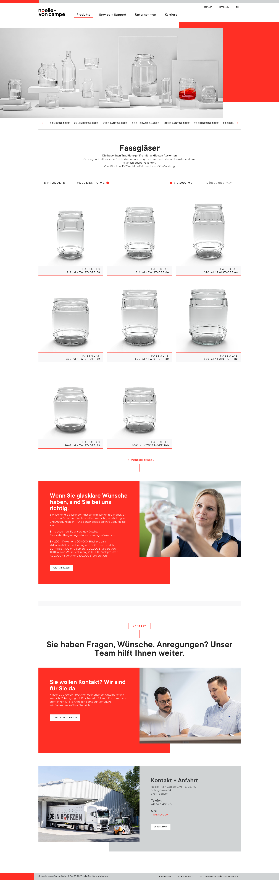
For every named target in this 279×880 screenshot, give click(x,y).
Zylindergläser (102, 123)
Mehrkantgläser (192, 123)
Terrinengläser (221, 123)
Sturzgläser (75, 123)
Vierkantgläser (130, 123)
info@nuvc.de (159, 814)
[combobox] (219, 183)
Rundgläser (52, 123)
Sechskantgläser (161, 123)
